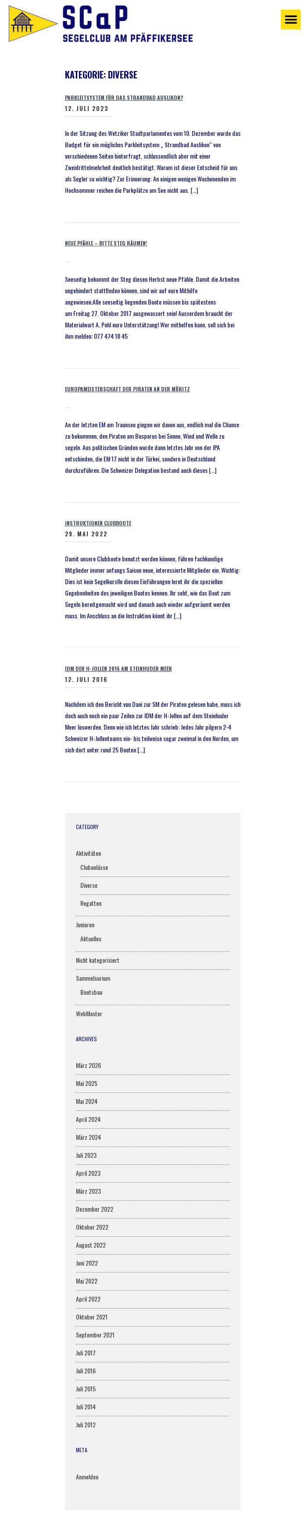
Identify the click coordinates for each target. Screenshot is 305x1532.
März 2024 (88, 1137)
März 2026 (88, 1065)
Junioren (85, 924)
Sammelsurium (93, 977)
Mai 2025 (86, 1083)
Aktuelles (90, 938)
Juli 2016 (86, 1370)
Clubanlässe (94, 867)
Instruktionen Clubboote (98, 523)
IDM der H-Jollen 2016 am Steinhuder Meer (118, 668)
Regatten (90, 903)
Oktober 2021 (92, 1316)
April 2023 (88, 1172)
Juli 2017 (86, 1352)
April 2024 (88, 1119)
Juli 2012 (86, 1424)
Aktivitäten (88, 853)
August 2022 (91, 1244)
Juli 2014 (86, 1406)
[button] (291, 19)
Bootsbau (91, 992)
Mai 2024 (86, 1101)
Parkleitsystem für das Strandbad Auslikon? (124, 97)
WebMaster (89, 1013)
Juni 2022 (87, 1262)
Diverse (88, 885)
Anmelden (87, 1476)
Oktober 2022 (92, 1226)
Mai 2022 (86, 1280)
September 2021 (95, 1334)
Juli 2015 (86, 1388)
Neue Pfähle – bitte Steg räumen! (106, 243)
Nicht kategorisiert (97, 960)
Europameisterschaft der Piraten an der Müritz (127, 389)
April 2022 (88, 1298)
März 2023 (88, 1190)
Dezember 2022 (94, 1208)
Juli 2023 (86, 1155)
